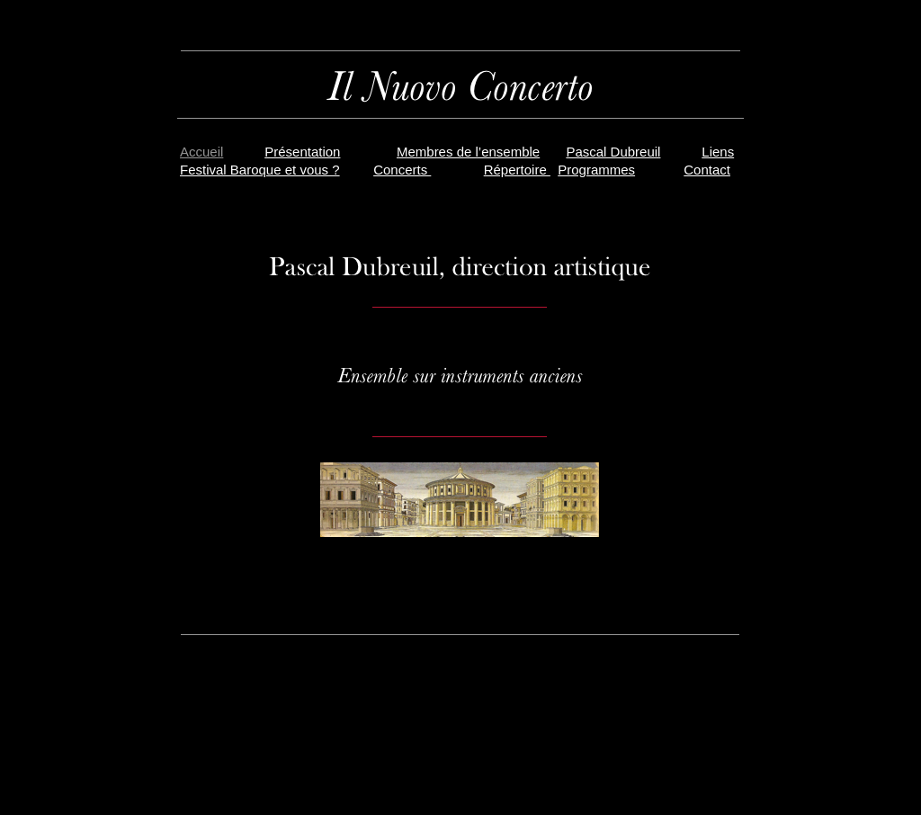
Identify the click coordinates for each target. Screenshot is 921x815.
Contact (707, 169)
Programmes (596, 169)
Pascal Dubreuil (613, 151)
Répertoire (517, 169)
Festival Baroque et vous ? (260, 169)
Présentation (302, 151)
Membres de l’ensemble (468, 151)
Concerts (402, 169)
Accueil (201, 151)
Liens (718, 151)
